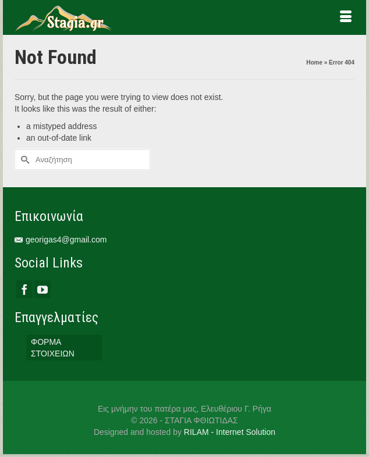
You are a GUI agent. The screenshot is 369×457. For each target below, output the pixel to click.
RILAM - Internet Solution (229, 432)
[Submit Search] (23, 159)
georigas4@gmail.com (61, 239)
